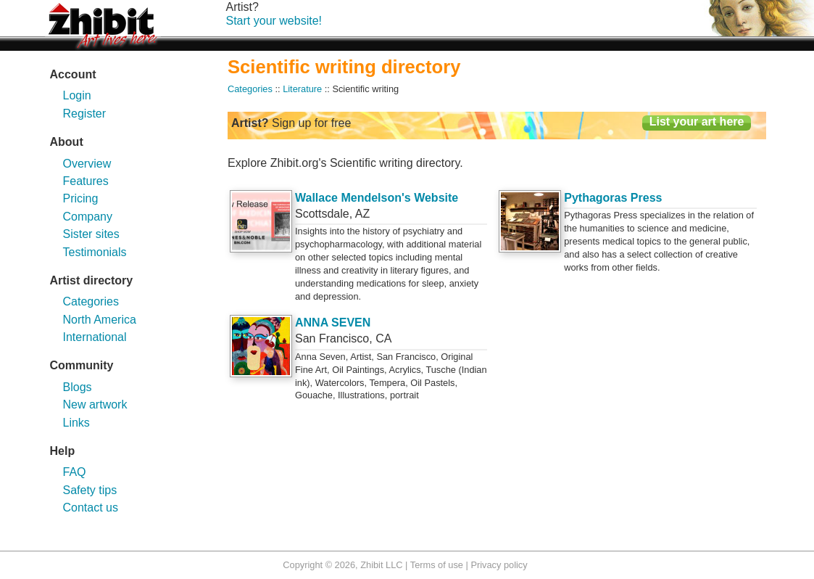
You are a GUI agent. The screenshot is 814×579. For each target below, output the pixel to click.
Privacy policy (498, 564)
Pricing (81, 198)
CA (383, 338)
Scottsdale (322, 214)
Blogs (77, 387)
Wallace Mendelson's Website (376, 198)
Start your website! (274, 21)
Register (85, 113)
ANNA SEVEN (332, 322)
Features (86, 181)
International (95, 337)
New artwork (95, 404)
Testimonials (95, 252)
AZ (362, 214)
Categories (91, 301)
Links (76, 422)
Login (77, 95)
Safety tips (90, 490)
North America (99, 319)
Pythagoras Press (613, 198)
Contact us (90, 507)
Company (87, 216)
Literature (302, 88)
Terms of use (436, 564)
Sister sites (91, 234)
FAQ (74, 472)
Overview (87, 163)
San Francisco (332, 338)
